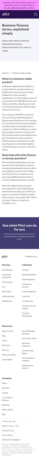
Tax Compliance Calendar (28, 359)
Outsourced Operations (6, 276)
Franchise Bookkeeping (27, 314)
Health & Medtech (29, 275)
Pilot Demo (6, 345)
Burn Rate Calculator (26, 344)
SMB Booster (7, 301)
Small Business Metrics (27, 366)
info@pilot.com (8, 203)
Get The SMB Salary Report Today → (19, 8)
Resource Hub (7, 331)
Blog (4, 336)
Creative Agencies (29, 292)
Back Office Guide (29, 338)
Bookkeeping (7, 270)
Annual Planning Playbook (28, 332)
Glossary (5, 73)
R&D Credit (6, 292)
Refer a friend (7, 410)
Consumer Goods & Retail (28, 307)
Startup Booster (8, 296)
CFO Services (7, 282)
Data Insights (7, 360)
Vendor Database (9, 355)
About (4, 383)
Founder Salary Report (28, 352)
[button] (35, 14)
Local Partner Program (7, 399)
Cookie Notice (7, 435)
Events (4, 340)
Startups (25, 270)
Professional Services (27, 285)
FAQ (3, 414)
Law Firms (26, 296)
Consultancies (27, 301)
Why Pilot (5, 388)
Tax (3, 287)
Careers (5, 393)
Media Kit (6, 405)
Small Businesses (28, 279)
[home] (5, 14)
